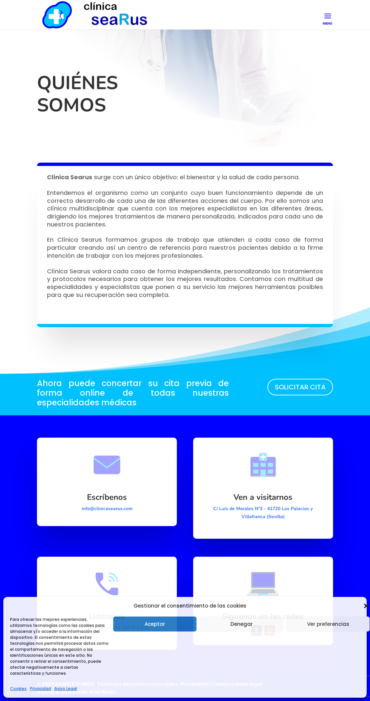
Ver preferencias (328, 624)
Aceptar (155, 624)
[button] (366, 606)
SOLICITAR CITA (300, 387)
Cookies (18, 688)
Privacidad (40, 688)
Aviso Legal (65, 688)
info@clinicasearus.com (107, 508)
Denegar (241, 624)
